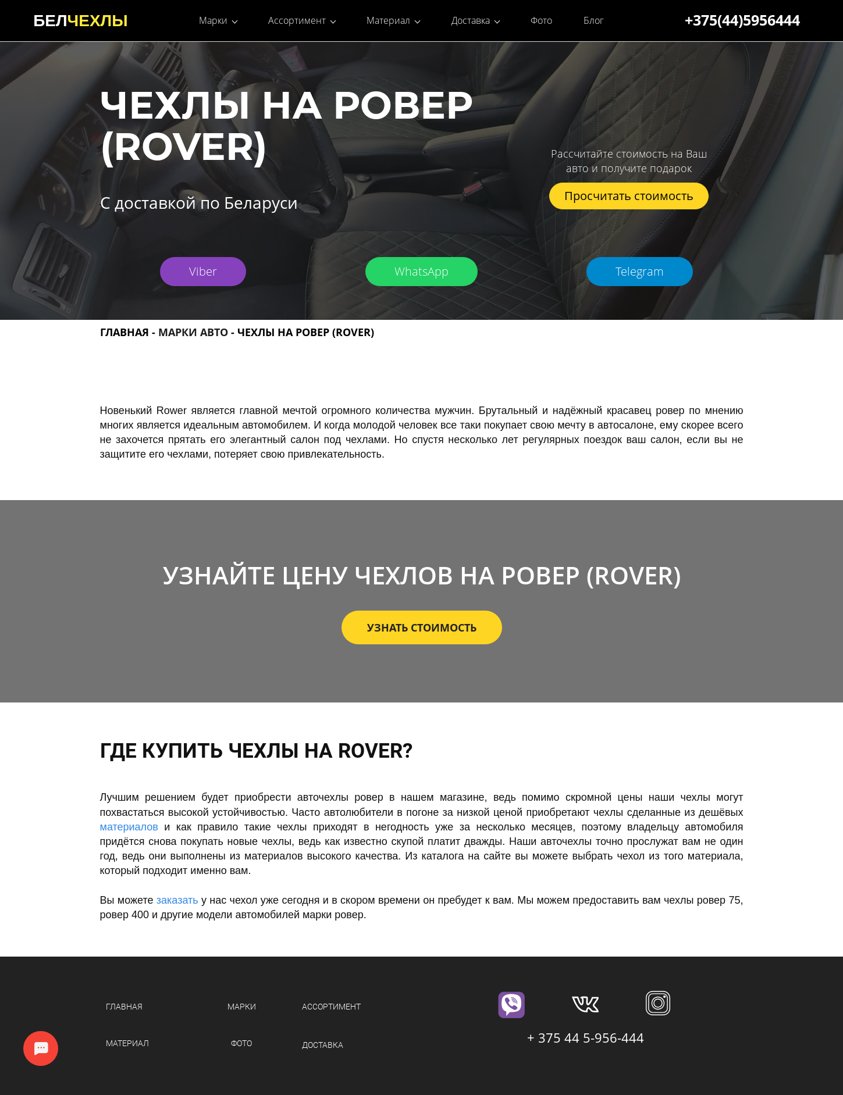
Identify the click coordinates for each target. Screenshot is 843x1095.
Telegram (640, 271)
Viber (203, 271)
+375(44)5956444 (742, 20)
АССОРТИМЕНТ (331, 1006)
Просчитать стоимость (628, 195)
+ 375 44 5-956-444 (585, 1037)
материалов (129, 826)
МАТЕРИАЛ (127, 1042)
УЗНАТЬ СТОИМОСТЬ (421, 627)
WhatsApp (421, 271)
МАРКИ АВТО (193, 331)
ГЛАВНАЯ (124, 331)
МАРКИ (241, 1006)
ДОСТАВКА (322, 1045)
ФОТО (241, 1042)
